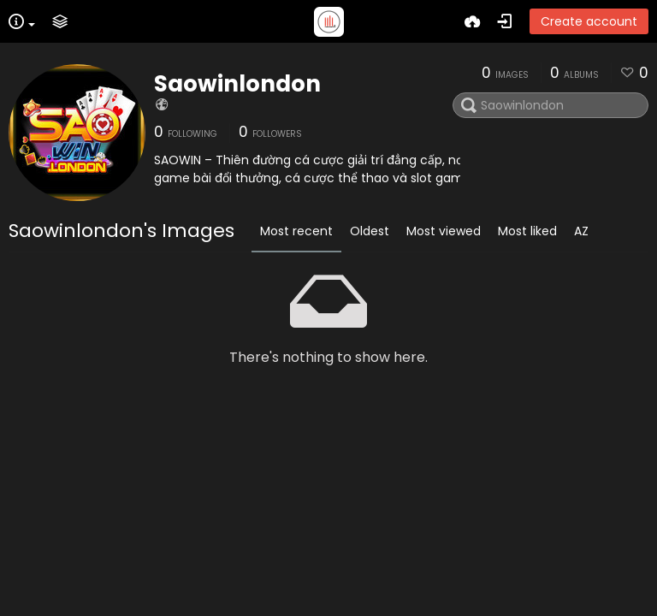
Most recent (296, 231)
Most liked (527, 231)
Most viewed (443, 231)
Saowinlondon (237, 83)
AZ (581, 231)
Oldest (369, 231)
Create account (589, 21)
